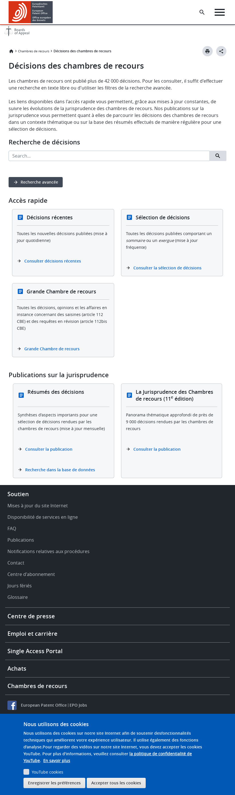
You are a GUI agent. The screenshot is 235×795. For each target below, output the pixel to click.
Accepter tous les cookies (116, 783)
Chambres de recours (33, 51)
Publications (20, 540)
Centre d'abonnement (31, 574)
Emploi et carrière (32, 633)
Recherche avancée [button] (39, 182)
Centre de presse (31, 616)
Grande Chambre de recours (52, 348)
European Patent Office (44, 705)
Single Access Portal (35, 651)
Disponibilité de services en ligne (42, 517)
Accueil (11, 51)
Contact (15, 563)
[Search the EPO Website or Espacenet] (202, 12)
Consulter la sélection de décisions (167, 268)
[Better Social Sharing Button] (221, 51)
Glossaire (17, 597)
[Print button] (207, 51)
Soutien (18, 494)
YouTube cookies (47, 772)
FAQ (11, 528)
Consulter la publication (48, 449)
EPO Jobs (78, 705)
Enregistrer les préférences (54, 783)
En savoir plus (56, 760)
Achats (16, 668)
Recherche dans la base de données (60, 469)
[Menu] (219, 12)
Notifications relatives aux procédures (48, 551)
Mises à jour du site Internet (37, 505)
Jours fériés (19, 586)
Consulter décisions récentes (52, 261)
